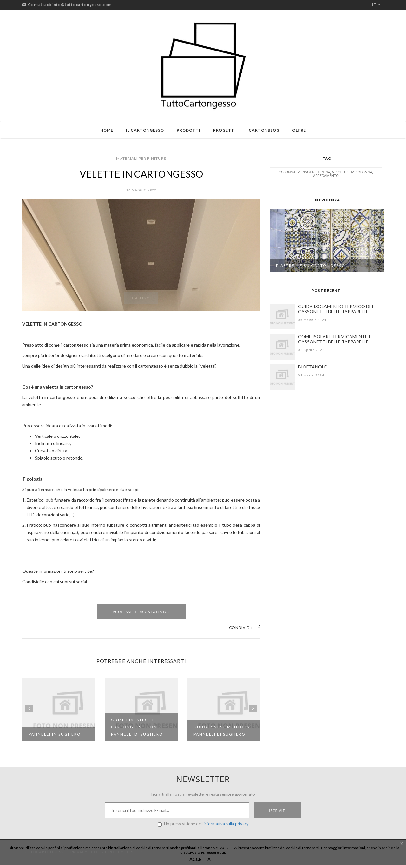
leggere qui (215, 852)
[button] (259, 627)
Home (106, 130)
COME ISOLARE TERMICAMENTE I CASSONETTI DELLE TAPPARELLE (334, 339)
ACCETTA (200, 859)
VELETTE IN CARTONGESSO (141, 173)
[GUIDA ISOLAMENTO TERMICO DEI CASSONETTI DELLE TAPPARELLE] (282, 316)
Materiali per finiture (141, 158)
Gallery (140, 298)
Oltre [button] (299, 130)
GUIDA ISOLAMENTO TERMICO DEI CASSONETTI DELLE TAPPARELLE (335, 309)
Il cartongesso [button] (145, 130)
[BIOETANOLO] (282, 377)
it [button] (376, 4)
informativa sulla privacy (226, 823)
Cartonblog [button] (264, 130)
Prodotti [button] (188, 130)
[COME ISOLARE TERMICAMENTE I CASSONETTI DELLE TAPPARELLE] (282, 347)
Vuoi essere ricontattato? (141, 611)
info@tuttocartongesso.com (82, 4)
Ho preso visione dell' (203, 824)
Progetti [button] (224, 130)
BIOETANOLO (313, 366)
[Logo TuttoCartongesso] (203, 65)
